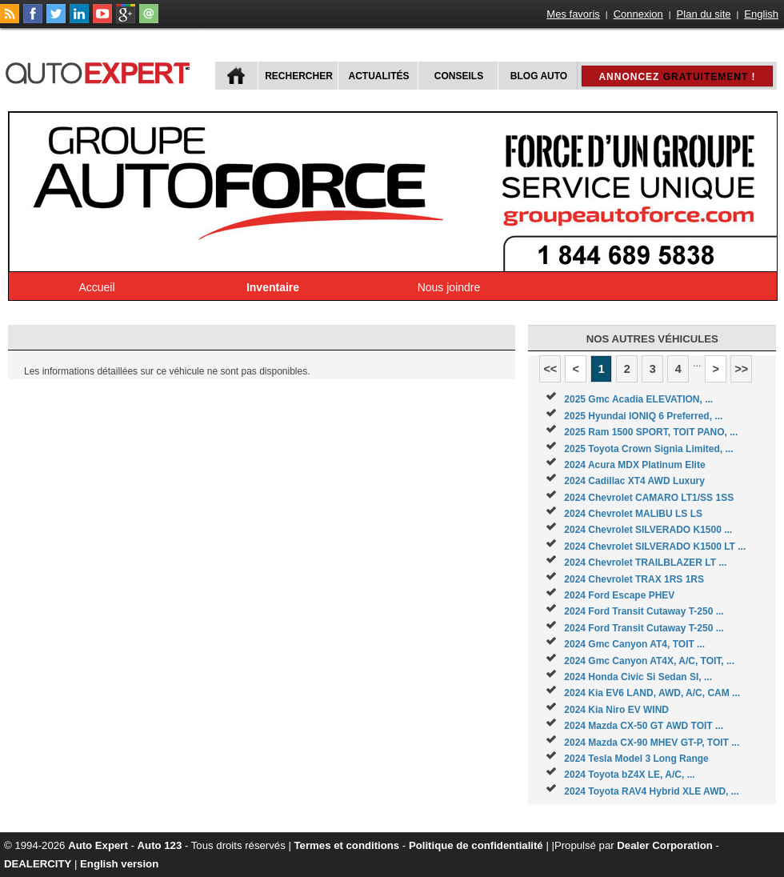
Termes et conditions (347, 845)
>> (741, 368)
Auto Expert (98, 845)
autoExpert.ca (101, 71)
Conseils (458, 76)
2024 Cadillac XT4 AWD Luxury (634, 481)
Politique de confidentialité (476, 845)
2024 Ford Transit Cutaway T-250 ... (643, 611)
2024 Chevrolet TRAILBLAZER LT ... (645, 562)
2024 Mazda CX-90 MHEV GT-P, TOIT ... (651, 742)
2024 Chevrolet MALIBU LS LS (633, 513)
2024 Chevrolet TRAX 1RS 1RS (634, 579)
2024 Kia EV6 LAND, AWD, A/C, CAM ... (652, 693)
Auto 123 (160, 845)
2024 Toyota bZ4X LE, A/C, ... (629, 774)
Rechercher (299, 76)
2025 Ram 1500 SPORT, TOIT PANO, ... (651, 432)
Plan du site (704, 14)
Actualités (379, 76)
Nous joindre (449, 287)
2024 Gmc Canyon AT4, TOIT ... (634, 644)
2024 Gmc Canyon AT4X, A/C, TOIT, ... (649, 661)
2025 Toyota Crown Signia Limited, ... (648, 449)
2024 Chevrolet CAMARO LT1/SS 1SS (649, 497)
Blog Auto (538, 76)
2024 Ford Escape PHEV (619, 595)
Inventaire (272, 287)
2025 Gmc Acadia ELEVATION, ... (638, 399)
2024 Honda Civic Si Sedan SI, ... (638, 677)
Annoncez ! (676, 76)
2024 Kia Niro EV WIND (616, 709)
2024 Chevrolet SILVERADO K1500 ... (648, 529)
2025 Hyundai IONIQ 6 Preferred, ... (643, 416)
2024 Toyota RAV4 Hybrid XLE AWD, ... (651, 791)
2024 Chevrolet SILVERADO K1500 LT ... (655, 546)
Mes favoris (572, 14)
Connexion (638, 14)
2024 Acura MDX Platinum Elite (634, 465)
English (761, 14)
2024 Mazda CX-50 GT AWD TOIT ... (643, 725)
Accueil (96, 287)
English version (119, 864)
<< (550, 368)
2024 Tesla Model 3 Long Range (636, 758)
